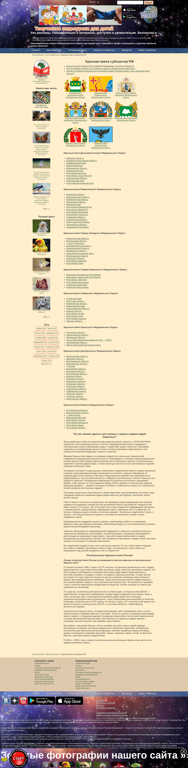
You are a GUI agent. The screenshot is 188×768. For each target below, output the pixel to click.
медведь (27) (52, 333)
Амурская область (75, 158)
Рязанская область (75, 386)
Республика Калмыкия (77, 423)
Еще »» (46, 209)
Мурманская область (76, 251)
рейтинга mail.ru (79, 728)
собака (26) (40, 338)
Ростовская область (76, 428)
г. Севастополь (73, 415)
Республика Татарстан (77, 215)
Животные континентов (85, 686)
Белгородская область (77, 356)
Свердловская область (77, 335)
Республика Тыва (74, 316)
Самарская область (75, 217)
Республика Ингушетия (77, 282)
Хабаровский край (75, 181)
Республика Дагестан (76, 280)
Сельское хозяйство (105, 708)
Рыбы (37, 672)
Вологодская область (76, 241)
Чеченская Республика (77, 287)
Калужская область (75, 371)
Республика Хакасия (76, 319)
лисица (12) (54, 356)
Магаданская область (76, 168)
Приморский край (74, 171)
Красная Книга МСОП (44, 684)
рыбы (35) (41, 328)
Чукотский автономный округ (80, 183)
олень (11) (46, 361)
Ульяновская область (76, 225)
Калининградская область (79, 246)
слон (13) (52, 351)
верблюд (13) (40, 356)
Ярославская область (76, 399)
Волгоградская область (77, 413)
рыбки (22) (53, 338)
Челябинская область (76, 342)
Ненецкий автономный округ (80, 253)
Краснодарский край (76, 418)
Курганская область (75, 332)
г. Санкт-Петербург (75, 243)
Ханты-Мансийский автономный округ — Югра (88, 340)
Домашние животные (44, 677)
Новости (100, 705)
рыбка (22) (54, 342)
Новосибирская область (78, 309)
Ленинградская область (77, 248)
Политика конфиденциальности (111, 713)
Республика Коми (74, 263)
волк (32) (52, 328)
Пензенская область (76, 202)
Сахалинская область (76, 178)
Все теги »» (47, 364)
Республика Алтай (75, 314)
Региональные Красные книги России (110, 555)
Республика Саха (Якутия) (79, 176)
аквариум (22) (40, 342)
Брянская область (75, 359)
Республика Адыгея (75, 420)
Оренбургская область (77, 200)
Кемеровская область (76, 304)
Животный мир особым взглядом (112, 715)
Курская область (74, 376)
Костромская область (76, 374)
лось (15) (41, 351)
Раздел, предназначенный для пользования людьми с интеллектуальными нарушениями (125, 718)
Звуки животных (82, 688)
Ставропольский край (76, 285)
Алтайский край (73, 299)
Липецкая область (75, 379)
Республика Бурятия (76, 173)
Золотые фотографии (44, 679)
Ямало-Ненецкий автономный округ (83, 345)
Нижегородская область (78, 197)
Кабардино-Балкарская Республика (83, 275)
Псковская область (75, 258)
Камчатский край (74, 166)
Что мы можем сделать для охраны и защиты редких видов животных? (100, 68)
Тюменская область (75, 337)
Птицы (37, 666)
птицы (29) (39, 333)
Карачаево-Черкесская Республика (83, 277)
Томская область (74, 321)
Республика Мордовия (77, 212)
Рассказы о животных (104, 50)
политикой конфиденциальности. (170, 748)
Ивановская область (76, 369)
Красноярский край (75, 306)
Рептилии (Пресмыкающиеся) (48, 668)
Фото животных (54, 50)
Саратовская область (76, 219)
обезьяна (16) (52, 347)
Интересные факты (78, 50)
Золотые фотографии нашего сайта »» (94, 755)
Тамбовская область (76, 391)
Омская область (74, 311)
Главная (35, 50)
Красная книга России (44, 681)
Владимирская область (77, 361)
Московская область (76, 381)
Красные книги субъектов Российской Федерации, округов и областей (100, 66)
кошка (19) (39, 347)
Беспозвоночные (42, 675)
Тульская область (74, 396)
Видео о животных (147, 50)
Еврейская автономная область (81, 161)
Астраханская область (77, 410)
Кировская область (75, 194)
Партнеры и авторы (105, 703)
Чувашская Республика (77, 227)
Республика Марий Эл (77, 210)
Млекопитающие (42, 663)
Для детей (126, 50)
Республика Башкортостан (79, 207)
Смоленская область (76, 389)
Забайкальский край (76, 163)
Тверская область (75, 394)
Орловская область (75, 384)
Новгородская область (77, 256)
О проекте (101, 700)
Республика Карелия (76, 261)
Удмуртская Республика (77, 222)
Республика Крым (75, 425)
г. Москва (70, 366)
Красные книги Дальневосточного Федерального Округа (95, 153)
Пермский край (73, 204)
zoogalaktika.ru (30, 743)
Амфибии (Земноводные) (46, 670)
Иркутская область (75, 301)
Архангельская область (77, 238)
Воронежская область (76, 364)
